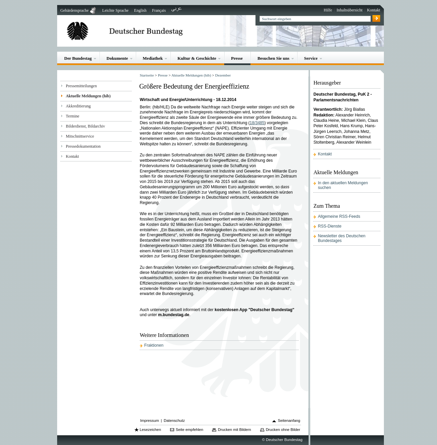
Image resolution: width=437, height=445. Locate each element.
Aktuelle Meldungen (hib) (88, 96)
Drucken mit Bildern (234, 430)
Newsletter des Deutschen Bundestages (341, 238)
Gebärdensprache (74, 10)
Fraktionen (153, 345)
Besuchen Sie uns (273, 58)
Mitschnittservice (80, 136)
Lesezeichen (150, 430)
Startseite (147, 75)
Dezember (223, 75)
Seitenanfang (289, 420)
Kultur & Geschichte (196, 58)
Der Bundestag (78, 58)
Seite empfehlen (189, 430)
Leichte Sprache (115, 10)
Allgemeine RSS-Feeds (339, 216)
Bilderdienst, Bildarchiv (85, 126)
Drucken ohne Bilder (283, 430)
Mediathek (153, 58)
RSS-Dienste (330, 226)
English (140, 10)
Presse (237, 58)
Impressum (149, 420)
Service (311, 58)
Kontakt (373, 10)
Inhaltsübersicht (349, 10)
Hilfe (328, 10)
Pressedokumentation (83, 146)
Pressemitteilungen (81, 86)
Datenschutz (174, 420)
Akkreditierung (78, 106)
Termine (72, 116)
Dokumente (117, 58)
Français (159, 10)
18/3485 (257, 122)
